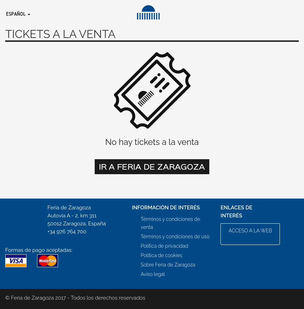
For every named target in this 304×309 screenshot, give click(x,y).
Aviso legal (153, 274)
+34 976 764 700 (67, 232)
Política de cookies (161, 255)
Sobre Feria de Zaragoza (168, 265)
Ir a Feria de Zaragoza (152, 166)
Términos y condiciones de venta (170, 223)
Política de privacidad (164, 246)
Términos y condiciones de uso (175, 236)
